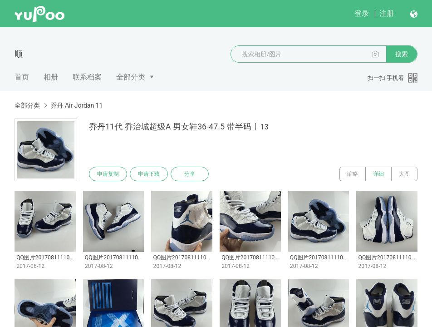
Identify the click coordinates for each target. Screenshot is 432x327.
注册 (386, 13)
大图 (404, 174)
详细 (378, 174)
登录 (361, 13)
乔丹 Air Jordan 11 (76, 105)
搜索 (401, 54)
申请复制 (108, 174)
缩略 (352, 174)
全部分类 (130, 77)
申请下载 (149, 174)
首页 (22, 77)
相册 (51, 77)
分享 (189, 174)
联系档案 (87, 77)
